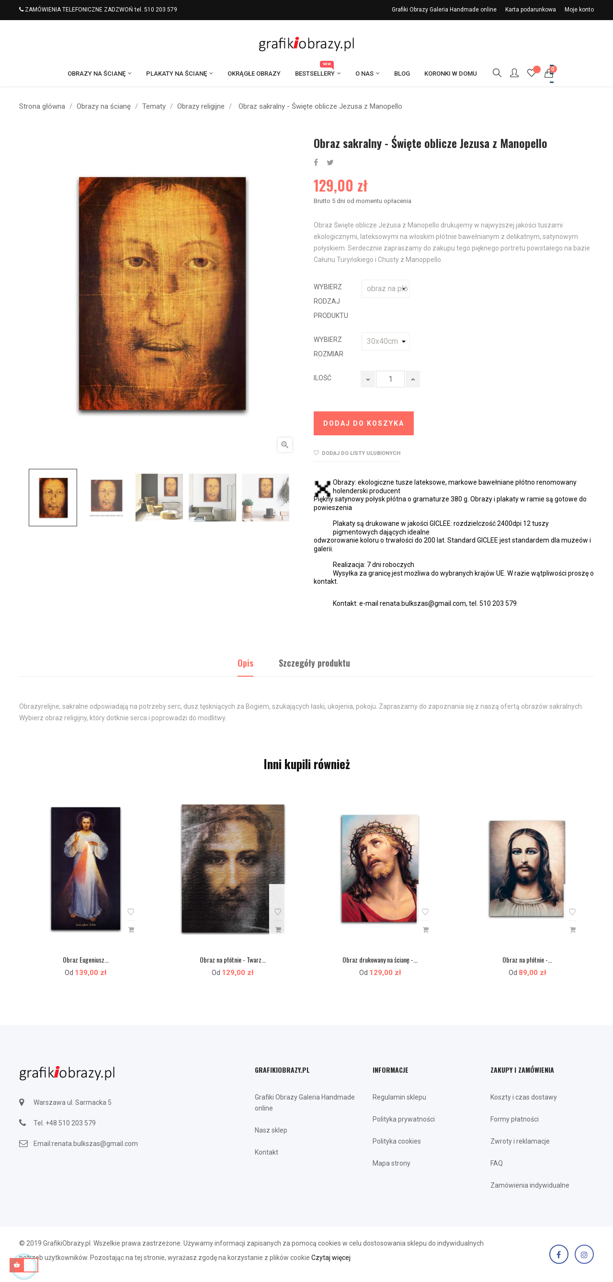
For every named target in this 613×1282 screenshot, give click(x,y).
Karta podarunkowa (530, 9)
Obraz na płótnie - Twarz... (233, 959)
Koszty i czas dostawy (523, 1097)
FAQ (496, 1163)
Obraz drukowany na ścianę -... (380, 959)
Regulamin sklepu (399, 1097)
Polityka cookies (397, 1141)
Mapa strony (391, 1163)
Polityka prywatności (404, 1119)
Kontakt (266, 1152)
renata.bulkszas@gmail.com (95, 1143)
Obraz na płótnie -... (527, 959)
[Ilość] (390, 379)
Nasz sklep (271, 1130)
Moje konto (579, 9)
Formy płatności (514, 1119)
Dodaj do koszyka (363, 423)
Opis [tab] (245, 663)
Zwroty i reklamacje (520, 1141)
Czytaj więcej (331, 1257)
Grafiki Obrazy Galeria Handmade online (444, 9)
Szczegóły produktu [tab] (314, 663)
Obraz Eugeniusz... (86, 959)
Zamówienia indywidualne (529, 1185)
